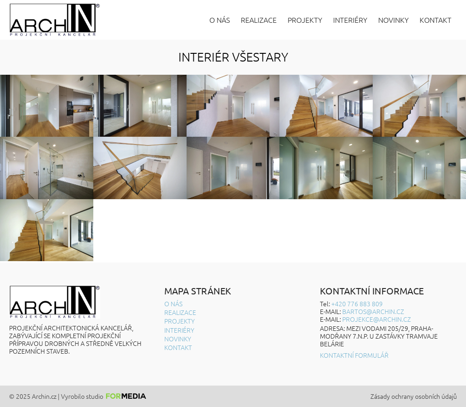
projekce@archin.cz (376, 319)
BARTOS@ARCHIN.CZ (373, 311)
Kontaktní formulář (354, 355)
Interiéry (350, 19)
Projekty (305, 19)
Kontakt (435, 19)
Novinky (393, 19)
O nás (219, 19)
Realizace (259, 19)
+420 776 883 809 (357, 303)
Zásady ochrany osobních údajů (413, 396)
